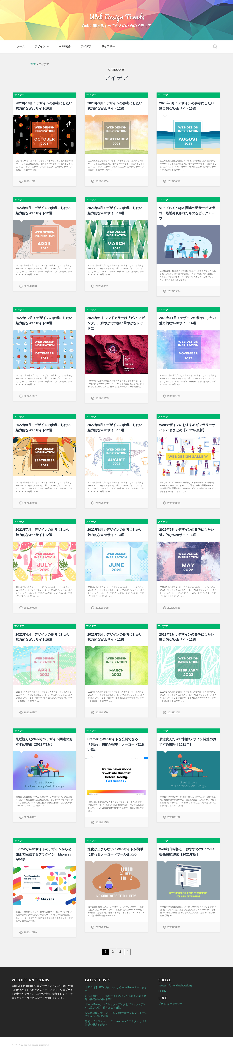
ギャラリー (108, 46)
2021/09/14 (101, 927)
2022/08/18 (173, 503)
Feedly (162, 990)
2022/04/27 (30, 712)
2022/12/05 (101, 398)
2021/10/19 (30, 932)
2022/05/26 (173, 607)
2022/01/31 (30, 817)
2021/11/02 (173, 817)
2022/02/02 (173, 712)
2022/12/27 (30, 396)
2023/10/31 (30, 181)
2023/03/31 (101, 286)
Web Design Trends (116, 16)
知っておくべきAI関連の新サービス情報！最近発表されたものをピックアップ (187, 213)
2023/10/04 (101, 181)
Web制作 (65, 46)
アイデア (86, 46)
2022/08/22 (101, 503)
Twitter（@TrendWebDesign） (175, 985)
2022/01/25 (101, 822)
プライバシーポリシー (170, 1003)
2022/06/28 (101, 607)
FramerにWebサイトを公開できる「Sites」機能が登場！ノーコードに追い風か (115, 744)
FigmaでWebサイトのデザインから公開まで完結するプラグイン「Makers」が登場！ (44, 854)
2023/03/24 (173, 291)
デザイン (40, 46)
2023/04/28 (30, 286)
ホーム (21, 46)
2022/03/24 (101, 712)
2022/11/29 (173, 396)
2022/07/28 (30, 607)
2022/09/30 (30, 503)
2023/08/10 (173, 181)
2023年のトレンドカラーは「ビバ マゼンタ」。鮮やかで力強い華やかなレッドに (116, 323)
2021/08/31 (173, 927)
